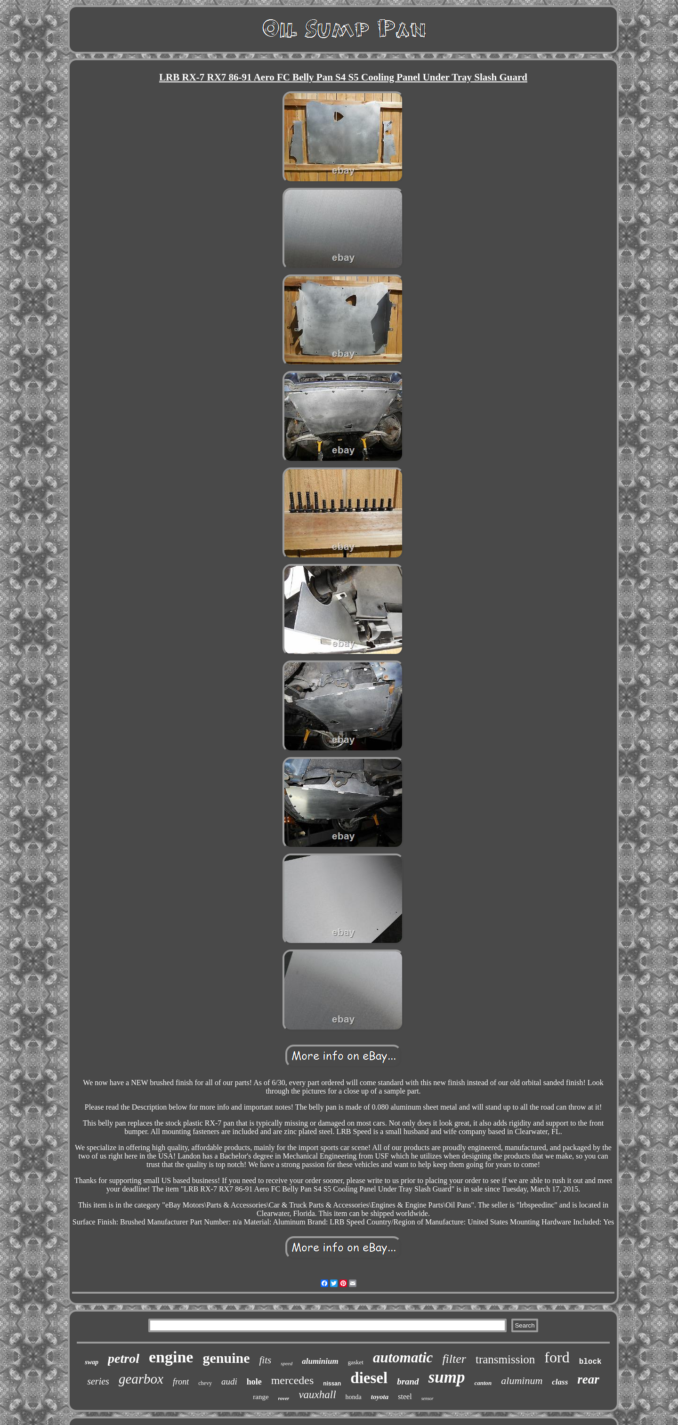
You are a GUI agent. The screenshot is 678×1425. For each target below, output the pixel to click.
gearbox (141, 1378)
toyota (380, 1397)
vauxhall (317, 1395)
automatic (403, 1357)
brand (408, 1381)
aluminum (521, 1380)
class (560, 1381)
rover (284, 1398)
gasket (355, 1362)
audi (229, 1381)
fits (265, 1360)
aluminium (320, 1361)
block (590, 1362)
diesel (368, 1377)
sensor (427, 1398)
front (181, 1381)
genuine (226, 1358)
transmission (505, 1359)
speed (286, 1363)
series (98, 1381)
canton (483, 1382)
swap (91, 1362)
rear (588, 1379)
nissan (332, 1383)
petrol (123, 1358)
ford (556, 1357)
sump (446, 1377)
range (260, 1397)
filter (454, 1359)
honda (354, 1397)
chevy (205, 1383)
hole (254, 1381)
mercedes (292, 1380)
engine (171, 1357)
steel (405, 1397)
